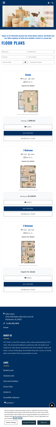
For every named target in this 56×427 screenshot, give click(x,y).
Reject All (44, 423)
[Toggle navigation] (4, 3)
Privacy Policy (8, 386)
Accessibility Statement (11, 397)
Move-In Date (7, 62)
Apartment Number (36, 62)
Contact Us (7, 392)
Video (38, 126)
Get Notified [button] (37, 133)
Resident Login (8, 370)
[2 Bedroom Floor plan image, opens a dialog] (28, 252)
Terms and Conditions (10, 381)
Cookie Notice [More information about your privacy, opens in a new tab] (17, 419)
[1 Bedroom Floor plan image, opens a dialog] (28, 176)
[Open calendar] (25, 62)
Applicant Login (8, 376)
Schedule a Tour (32, 138)
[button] (49, 3)
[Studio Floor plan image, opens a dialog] (28, 101)
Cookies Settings (11, 423)
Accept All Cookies (29, 423)
